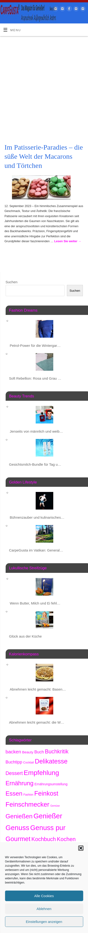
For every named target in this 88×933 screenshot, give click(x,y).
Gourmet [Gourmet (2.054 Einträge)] (18, 838)
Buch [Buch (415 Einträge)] (39, 752)
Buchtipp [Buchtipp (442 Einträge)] (14, 761)
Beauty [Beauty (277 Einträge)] (27, 752)
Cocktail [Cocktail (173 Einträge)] (28, 762)
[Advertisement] (44, 82)
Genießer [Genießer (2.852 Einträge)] (48, 816)
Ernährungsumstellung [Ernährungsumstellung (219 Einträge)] (51, 784)
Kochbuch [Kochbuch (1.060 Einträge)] (43, 839)
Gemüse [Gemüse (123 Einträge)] (55, 805)
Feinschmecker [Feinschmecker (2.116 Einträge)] (28, 804)
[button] (80, 848)
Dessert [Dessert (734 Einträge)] (14, 773)
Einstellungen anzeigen (44, 922)
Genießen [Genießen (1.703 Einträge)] (19, 816)
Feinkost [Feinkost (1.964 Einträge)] (46, 793)
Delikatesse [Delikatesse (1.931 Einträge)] (51, 761)
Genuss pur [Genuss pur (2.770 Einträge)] (47, 827)
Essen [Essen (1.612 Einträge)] (14, 793)
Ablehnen (44, 909)
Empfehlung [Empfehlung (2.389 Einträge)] (41, 772)
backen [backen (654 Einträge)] (13, 751)
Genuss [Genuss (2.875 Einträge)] (17, 827)
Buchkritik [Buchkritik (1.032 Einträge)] (57, 751)
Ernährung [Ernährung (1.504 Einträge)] (20, 783)
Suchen (12, 282)
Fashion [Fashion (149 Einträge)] (28, 794)
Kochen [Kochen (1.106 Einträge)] (66, 839)
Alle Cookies (44, 896)
